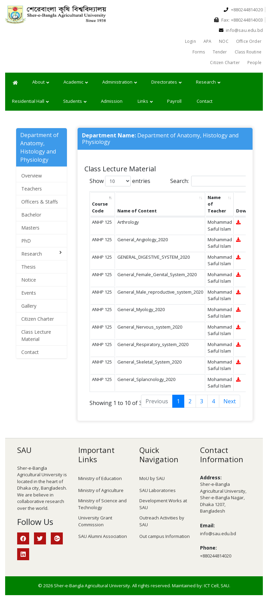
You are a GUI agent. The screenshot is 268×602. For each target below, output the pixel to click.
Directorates (166, 82)
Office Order (248, 41)
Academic (75, 82)
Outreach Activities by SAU (161, 521)
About (40, 82)
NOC (224, 41)
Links (145, 101)
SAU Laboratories (157, 490)
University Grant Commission (95, 521)
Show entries (120, 181)
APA (207, 41)
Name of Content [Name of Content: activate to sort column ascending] (137, 211)
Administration (119, 82)
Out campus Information (164, 536)
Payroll (174, 101)
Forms (199, 52)
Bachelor (31, 214)
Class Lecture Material (36, 335)
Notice (28, 280)
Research (208, 82)
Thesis (28, 266)
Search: (210, 181)
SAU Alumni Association (102, 536)
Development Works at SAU (163, 504)
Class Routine (248, 52)
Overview (31, 175)
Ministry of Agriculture (101, 490)
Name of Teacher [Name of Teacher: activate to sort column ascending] (217, 203)
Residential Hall (30, 101)
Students (74, 101)
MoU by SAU (152, 478)
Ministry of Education (100, 478)
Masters (30, 227)
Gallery (28, 306)
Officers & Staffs (39, 201)
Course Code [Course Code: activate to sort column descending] (100, 207)
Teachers (31, 188)
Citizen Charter (225, 62)
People (254, 62)
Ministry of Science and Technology (102, 504)
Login (190, 41)
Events (28, 293)
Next (229, 401)
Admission (112, 101)
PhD (26, 240)
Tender (220, 52)
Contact (204, 101)
